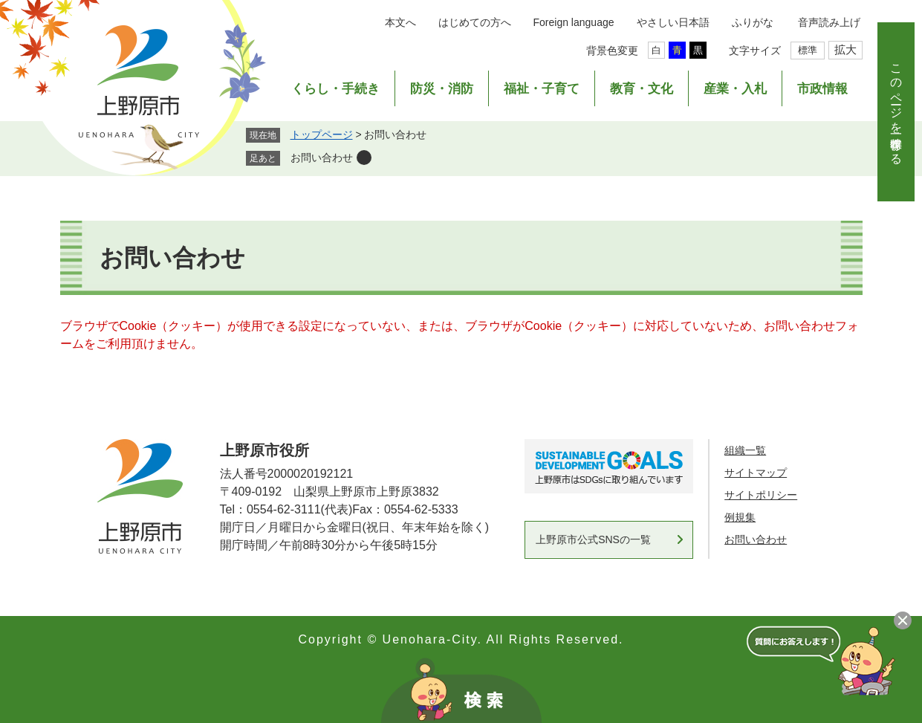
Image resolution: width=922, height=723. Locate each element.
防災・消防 (441, 89)
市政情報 (822, 89)
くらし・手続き (335, 89)
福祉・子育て (542, 89)
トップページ (321, 134)
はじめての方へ (474, 22)
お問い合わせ (321, 157)
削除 (364, 157)
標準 (807, 50)
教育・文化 (641, 89)
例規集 (740, 517)
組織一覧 (745, 450)
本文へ (400, 22)
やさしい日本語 (673, 22)
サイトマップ (755, 473)
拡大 (845, 49)
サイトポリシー (760, 495)
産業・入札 (735, 89)
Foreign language (573, 22)
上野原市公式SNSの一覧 (593, 539)
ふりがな (752, 22)
